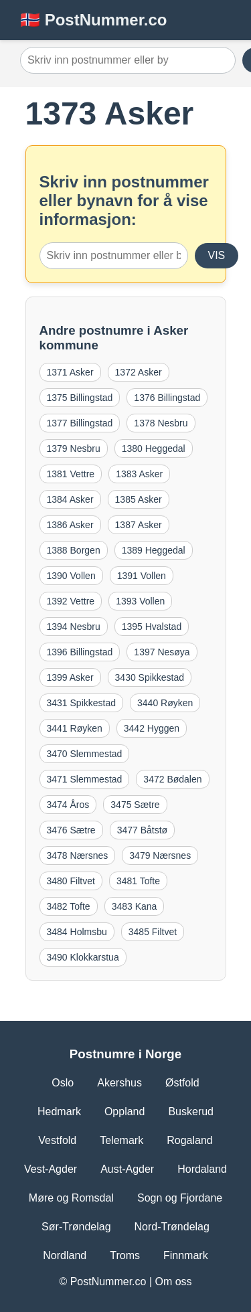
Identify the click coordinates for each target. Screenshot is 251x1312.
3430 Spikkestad (150, 677)
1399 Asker (70, 677)
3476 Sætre (71, 830)
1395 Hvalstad (152, 626)
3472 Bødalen (172, 779)
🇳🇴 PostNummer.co (93, 20)
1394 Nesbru (73, 626)
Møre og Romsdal (71, 1198)
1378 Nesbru (160, 423)
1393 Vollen (140, 601)
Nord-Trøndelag (172, 1226)
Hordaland (202, 1169)
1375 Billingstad (80, 397)
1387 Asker (138, 524)
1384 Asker (70, 499)
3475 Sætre (134, 804)
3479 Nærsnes (160, 855)
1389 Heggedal (153, 550)
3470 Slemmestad (84, 753)
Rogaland (190, 1140)
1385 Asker (138, 499)
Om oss (173, 1281)
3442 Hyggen (151, 728)
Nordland (64, 1255)
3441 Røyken (74, 728)
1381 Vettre (71, 474)
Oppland (124, 1111)
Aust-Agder (127, 1169)
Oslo (63, 1082)
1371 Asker (70, 372)
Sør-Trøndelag (75, 1226)
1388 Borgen (73, 550)
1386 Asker (70, 524)
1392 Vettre (71, 601)
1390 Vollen (71, 575)
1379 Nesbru (73, 448)
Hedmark (59, 1111)
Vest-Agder (50, 1169)
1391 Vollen (141, 575)
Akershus (119, 1082)
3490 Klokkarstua (83, 957)
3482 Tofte (68, 906)
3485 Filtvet (153, 931)
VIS (217, 255)
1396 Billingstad (80, 652)
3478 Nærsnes (77, 855)
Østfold (182, 1082)
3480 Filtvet (71, 881)
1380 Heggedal (153, 448)
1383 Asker (139, 474)
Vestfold (57, 1140)
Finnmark (185, 1255)
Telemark (121, 1140)
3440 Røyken (165, 703)
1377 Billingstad (80, 423)
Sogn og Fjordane (179, 1198)
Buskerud (191, 1111)
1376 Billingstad (167, 397)
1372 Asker (138, 372)
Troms (125, 1255)
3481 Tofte (138, 881)
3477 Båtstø (142, 830)
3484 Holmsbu (77, 931)
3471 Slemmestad (84, 779)
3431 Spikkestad (81, 703)
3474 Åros (68, 804)
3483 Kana (134, 906)
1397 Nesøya (161, 652)
